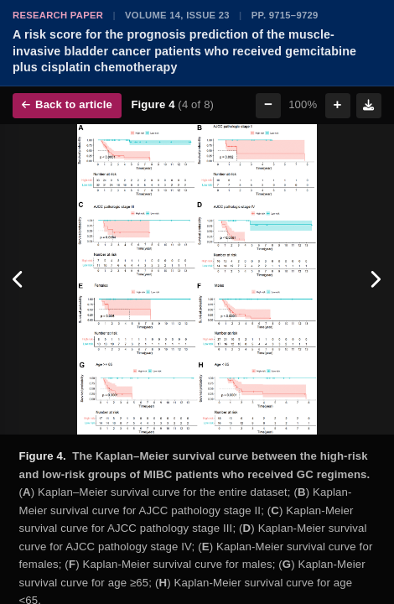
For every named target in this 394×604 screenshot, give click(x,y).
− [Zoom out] (268, 104)
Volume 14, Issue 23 (177, 15)
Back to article (67, 104)
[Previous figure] (19, 279)
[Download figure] (368, 105)
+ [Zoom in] (338, 104)
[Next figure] (375, 279)
